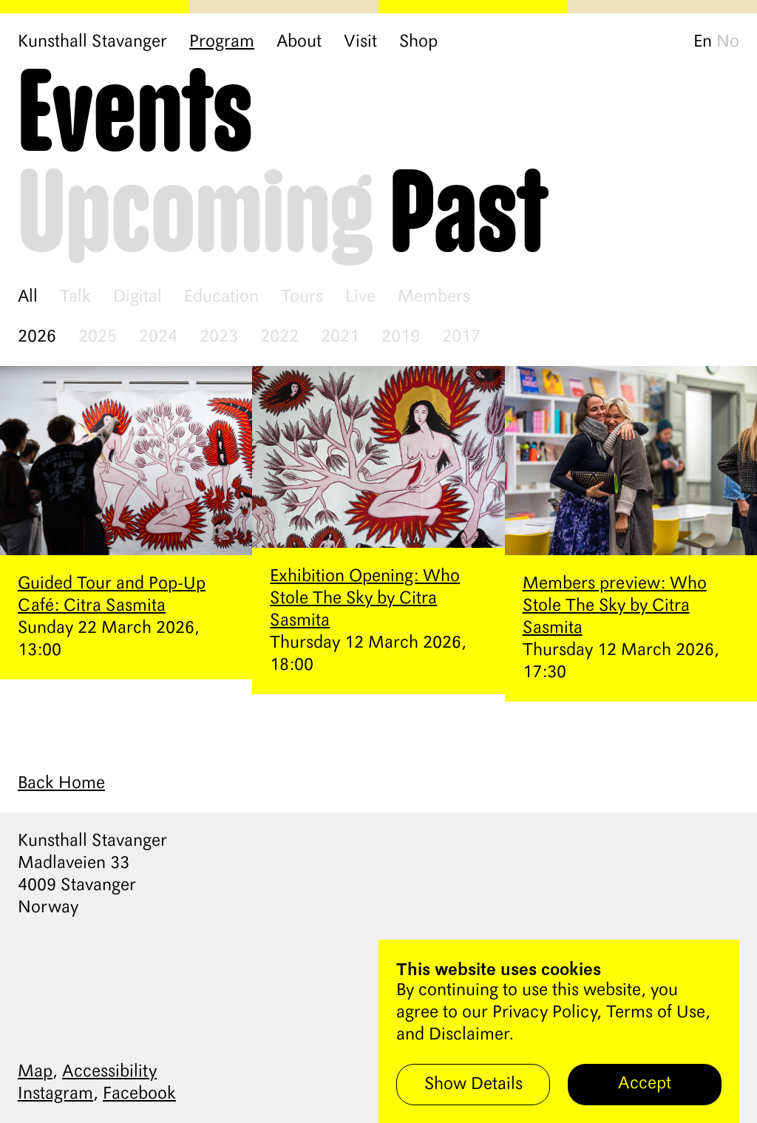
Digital (137, 297)
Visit (360, 42)
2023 (219, 337)
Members (434, 297)
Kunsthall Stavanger (92, 42)
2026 (37, 337)
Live (360, 297)
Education (221, 297)
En (702, 42)
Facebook (139, 1094)
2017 (461, 337)
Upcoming (196, 216)
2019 (400, 337)
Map (35, 1072)
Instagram (55, 1094)
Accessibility (109, 1072)
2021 (340, 337)
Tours (302, 297)
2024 (158, 337)
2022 (279, 337)
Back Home (61, 784)
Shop (418, 42)
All (28, 297)
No (727, 42)
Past (469, 216)
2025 (97, 337)
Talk (75, 297)
